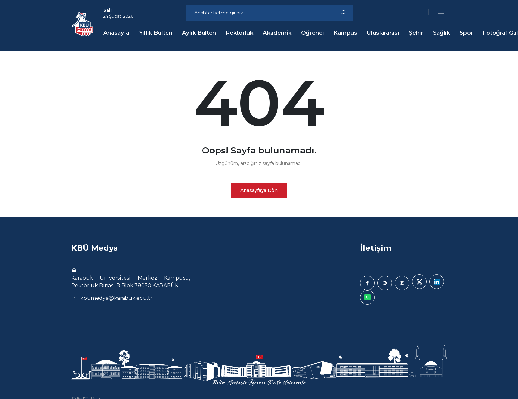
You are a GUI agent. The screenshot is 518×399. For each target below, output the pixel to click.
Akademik (277, 33)
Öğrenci (312, 33)
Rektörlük (239, 33)
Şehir (416, 33)
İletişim (375, 248)
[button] (436, 12)
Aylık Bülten (199, 33)
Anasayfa (116, 33)
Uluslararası (383, 33)
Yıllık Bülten (155, 33)
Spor (466, 33)
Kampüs (345, 33)
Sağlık (441, 33)
